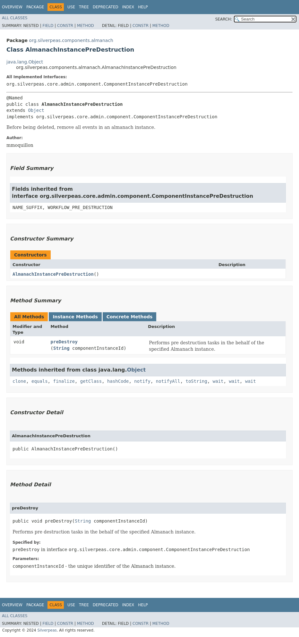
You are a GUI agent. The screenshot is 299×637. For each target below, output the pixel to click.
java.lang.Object (24, 61)
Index (128, 7)
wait (218, 381)
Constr (65, 25)
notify (142, 381)
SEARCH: (223, 19)
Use (71, 7)
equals (39, 381)
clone (19, 381)
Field (47, 25)
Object (36, 110)
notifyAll (168, 381)
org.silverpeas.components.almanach (71, 40)
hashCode (118, 381)
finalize (63, 381)
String (61, 348)
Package (35, 7)
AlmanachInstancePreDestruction (53, 274)
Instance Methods (75, 316)
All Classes (14, 18)
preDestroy (64, 341)
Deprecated (105, 7)
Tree (84, 7)
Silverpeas (47, 630)
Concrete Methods (130, 316)
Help (143, 7)
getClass (91, 381)
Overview (12, 7)
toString (196, 381)
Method (85, 25)
